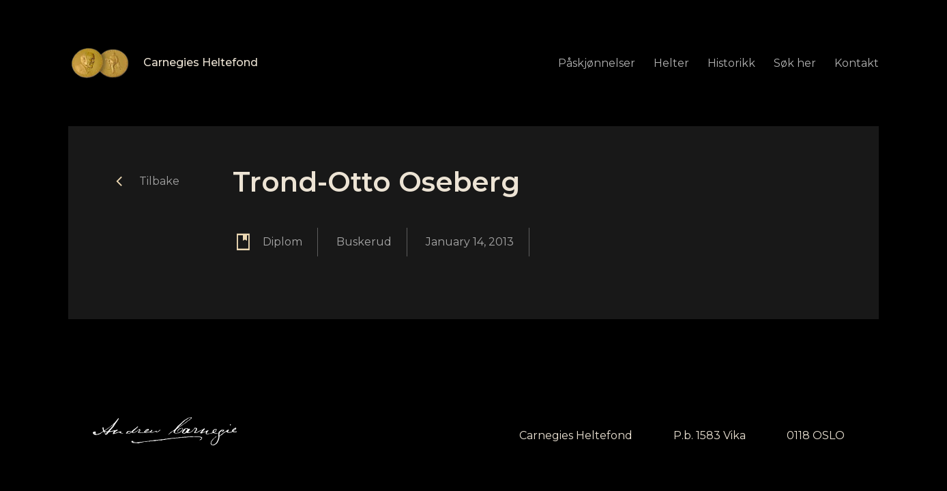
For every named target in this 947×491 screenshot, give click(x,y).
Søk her (795, 63)
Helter (671, 63)
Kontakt (856, 63)
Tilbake (159, 181)
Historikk (731, 63)
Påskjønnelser (596, 63)
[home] (163, 63)
